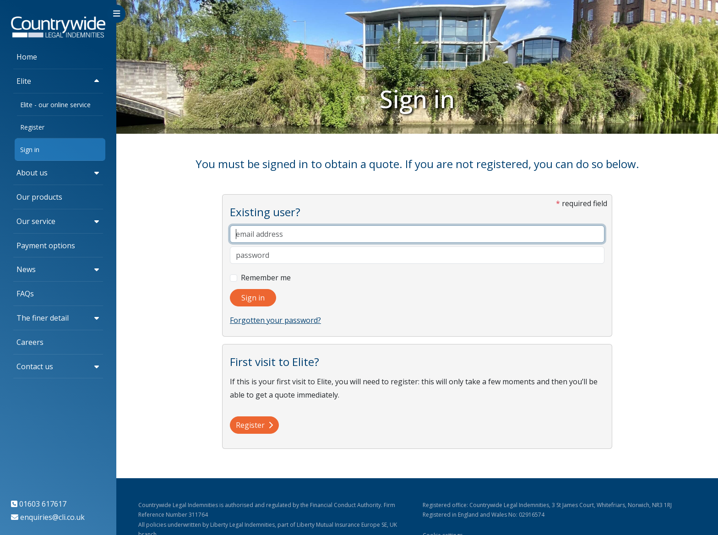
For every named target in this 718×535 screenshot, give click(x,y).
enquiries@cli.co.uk (52, 517)
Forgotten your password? (275, 320)
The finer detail (42, 318)
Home (26, 57)
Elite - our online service (55, 104)
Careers (30, 342)
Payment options (45, 245)
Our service (35, 221)
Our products (39, 197)
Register (32, 127)
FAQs (25, 294)
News (26, 269)
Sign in (29, 149)
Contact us (34, 366)
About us (32, 173)
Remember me (266, 278)
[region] (58, 267)
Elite (23, 81)
